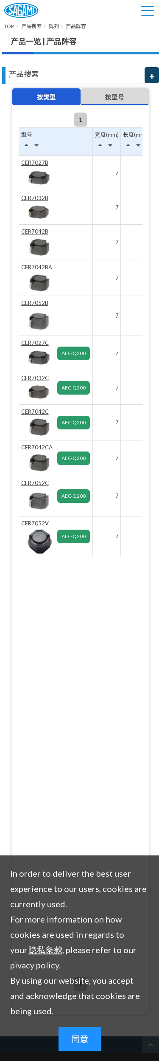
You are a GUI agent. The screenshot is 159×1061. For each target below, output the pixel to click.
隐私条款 (45, 950)
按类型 (46, 97)
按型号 (114, 97)
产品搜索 (23, 74)
